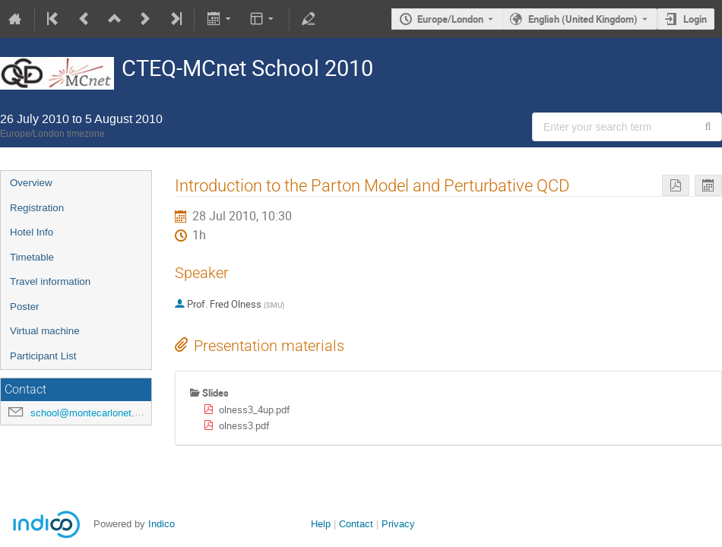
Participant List (43, 356)
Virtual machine (45, 331)
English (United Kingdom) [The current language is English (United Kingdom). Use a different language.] (583, 19)
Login (695, 19)
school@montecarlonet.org (89, 412)
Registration (37, 207)
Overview (31, 182)
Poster (25, 306)
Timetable (32, 257)
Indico (161, 523)
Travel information (50, 281)
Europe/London (450, 19)
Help (321, 523)
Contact (356, 523)
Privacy (398, 523)
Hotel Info (31, 232)
